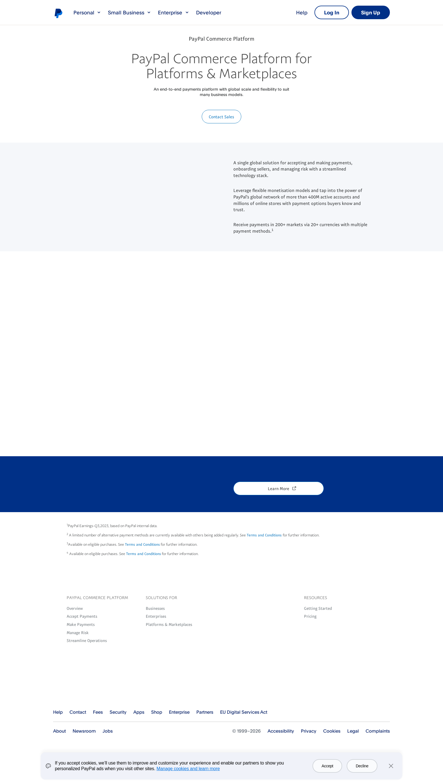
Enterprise (173, 12)
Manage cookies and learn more (188, 768)
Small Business (129, 12)
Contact (78, 712)
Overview (75, 608)
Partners (204, 712)
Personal (87, 12)
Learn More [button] (278, 488)
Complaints (378, 731)
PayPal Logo (80, 690)
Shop (156, 712)
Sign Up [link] (370, 12)
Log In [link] (331, 12)
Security (118, 712)
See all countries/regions (385, 712)
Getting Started (318, 608)
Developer (208, 12)
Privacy (308, 731)
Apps (138, 712)
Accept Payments (82, 616)
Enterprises (156, 616)
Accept (327, 766)
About (59, 731)
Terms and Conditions (265, 535)
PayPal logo (58, 13)
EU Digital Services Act (243, 712)
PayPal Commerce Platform (221, 38)
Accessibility (281, 731)
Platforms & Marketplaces (169, 624)
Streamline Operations (87, 640)
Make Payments (81, 624)
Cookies (331, 731)
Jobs (108, 731)
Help (301, 12)
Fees (98, 712)
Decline (362, 766)
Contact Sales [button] (221, 116)
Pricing (310, 616)
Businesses (155, 608)
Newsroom (84, 731)
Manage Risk (78, 632)
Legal (353, 731)
